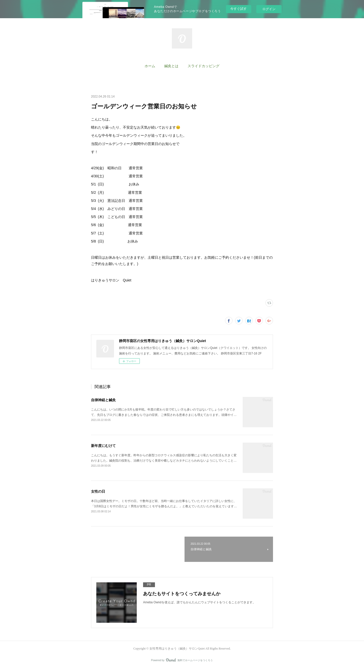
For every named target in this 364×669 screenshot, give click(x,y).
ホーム (150, 66)
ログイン (269, 9)
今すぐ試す (238, 9)
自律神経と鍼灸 (103, 400)
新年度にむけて (103, 446)
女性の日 (98, 491)
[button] (150, 66)
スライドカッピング (203, 66)
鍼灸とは (171, 66)
